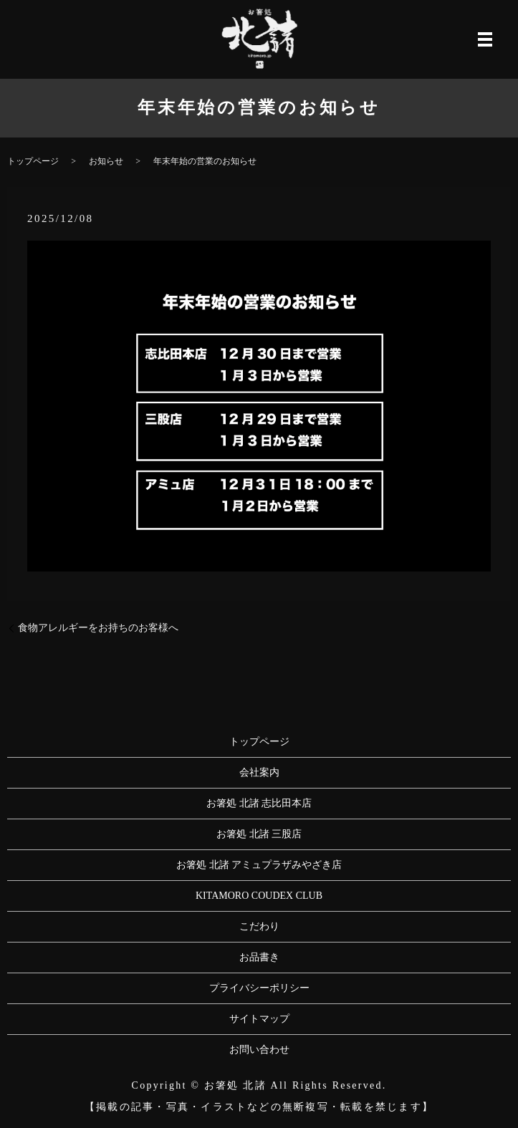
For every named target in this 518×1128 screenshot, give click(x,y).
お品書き (259, 957)
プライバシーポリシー (259, 988)
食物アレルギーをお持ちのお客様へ (98, 627)
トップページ (33, 161)
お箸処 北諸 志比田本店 (259, 803)
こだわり (259, 926)
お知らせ (106, 161)
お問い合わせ (259, 1049)
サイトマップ (259, 1018)
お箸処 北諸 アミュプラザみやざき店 (259, 864)
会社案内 (259, 772)
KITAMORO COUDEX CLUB (259, 895)
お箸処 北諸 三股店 (259, 834)
